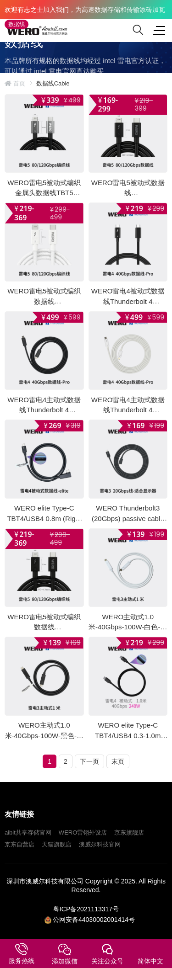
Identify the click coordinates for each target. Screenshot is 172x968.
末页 (117, 761)
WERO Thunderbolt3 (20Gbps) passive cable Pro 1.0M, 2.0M (128, 518)
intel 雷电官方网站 (38, 90)
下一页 (89, 761)
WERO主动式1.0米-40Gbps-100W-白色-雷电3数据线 (128, 626)
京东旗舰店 (129, 832)
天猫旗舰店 (57, 844)
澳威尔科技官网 (100, 844)
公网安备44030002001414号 (94, 919)
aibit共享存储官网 (28, 832)
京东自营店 (19, 844)
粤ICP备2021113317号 (86, 909)
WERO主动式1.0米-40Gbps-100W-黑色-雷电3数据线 (44, 735)
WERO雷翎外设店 (83, 832)
